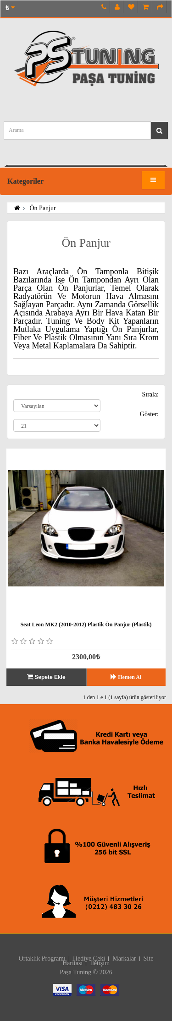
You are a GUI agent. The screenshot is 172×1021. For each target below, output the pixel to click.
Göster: (149, 414)
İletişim (100, 963)
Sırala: (150, 394)
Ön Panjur (42, 208)
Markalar (124, 958)
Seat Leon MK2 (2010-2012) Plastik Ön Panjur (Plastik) (85, 624)
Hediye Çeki (89, 958)
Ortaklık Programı (42, 958)
